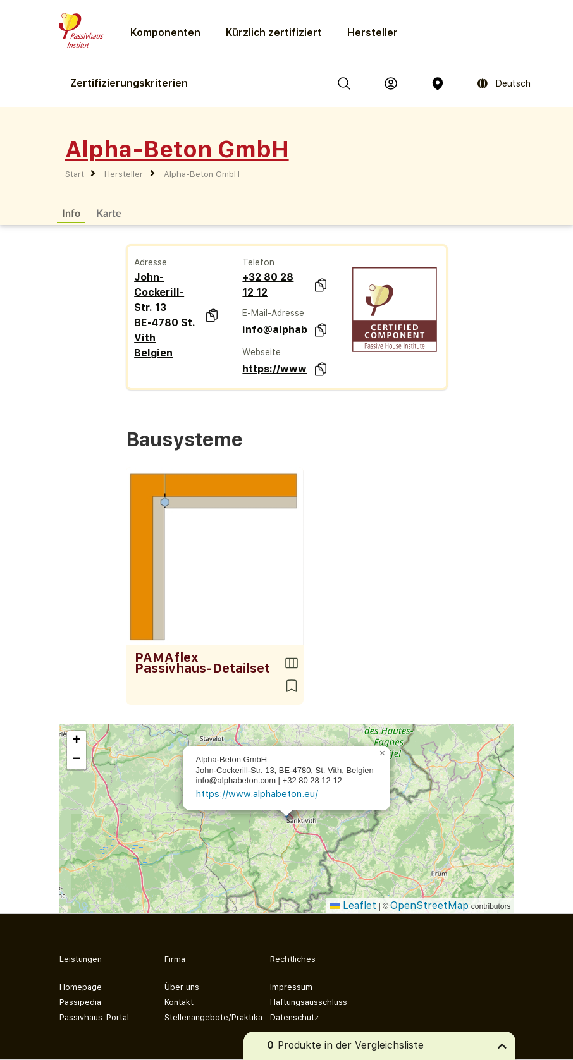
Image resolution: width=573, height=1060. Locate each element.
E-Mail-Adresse (273, 313)
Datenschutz (294, 1017)
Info (71, 213)
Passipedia (80, 1002)
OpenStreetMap (429, 905)
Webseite (261, 352)
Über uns (181, 987)
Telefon (258, 262)
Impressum (291, 987)
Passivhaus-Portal (94, 1017)
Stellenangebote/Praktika (207, 1017)
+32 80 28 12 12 (267, 284)
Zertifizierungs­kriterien (129, 83)
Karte (108, 213)
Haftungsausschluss (308, 1002)
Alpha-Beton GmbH (202, 174)
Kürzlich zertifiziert (274, 33)
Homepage (80, 987)
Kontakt (179, 1002)
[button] (382, 753)
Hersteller (372, 33)
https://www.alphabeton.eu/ (274, 369)
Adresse (150, 262)
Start (74, 174)
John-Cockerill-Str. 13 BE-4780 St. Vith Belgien (164, 315)
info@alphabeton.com (274, 330)
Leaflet (353, 905)
